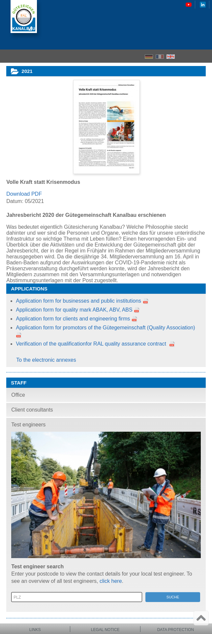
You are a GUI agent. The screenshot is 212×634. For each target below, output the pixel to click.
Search (194, 56)
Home (182, 56)
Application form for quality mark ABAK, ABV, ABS (78, 310)
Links (35, 629)
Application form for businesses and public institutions (78, 301)
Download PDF (24, 194)
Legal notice (105, 629)
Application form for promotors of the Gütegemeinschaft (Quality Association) (105, 327)
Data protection (175, 629)
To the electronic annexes (46, 360)
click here (111, 581)
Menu (205, 56)
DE (149, 56)
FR (160, 56)
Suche (173, 597)
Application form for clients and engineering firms (73, 318)
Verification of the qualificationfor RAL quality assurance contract (91, 344)
